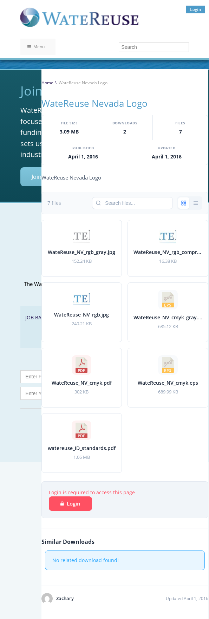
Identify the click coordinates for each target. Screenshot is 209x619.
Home (47, 83)
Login (195, 9)
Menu (36, 47)
